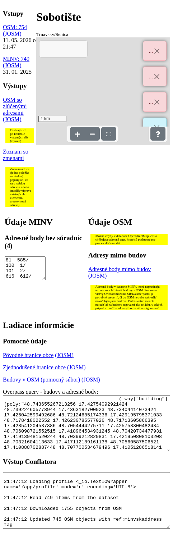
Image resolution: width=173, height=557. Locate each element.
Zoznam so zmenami (15, 155)
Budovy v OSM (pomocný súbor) (41, 379)
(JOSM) (12, 34)
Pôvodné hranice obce (28, 355)
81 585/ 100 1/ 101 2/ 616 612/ (25, 270)
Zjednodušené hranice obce (34, 367)
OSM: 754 (15, 27)
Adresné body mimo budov (119, 269)
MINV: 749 (16, 59)
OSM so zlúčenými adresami (15, 106)
